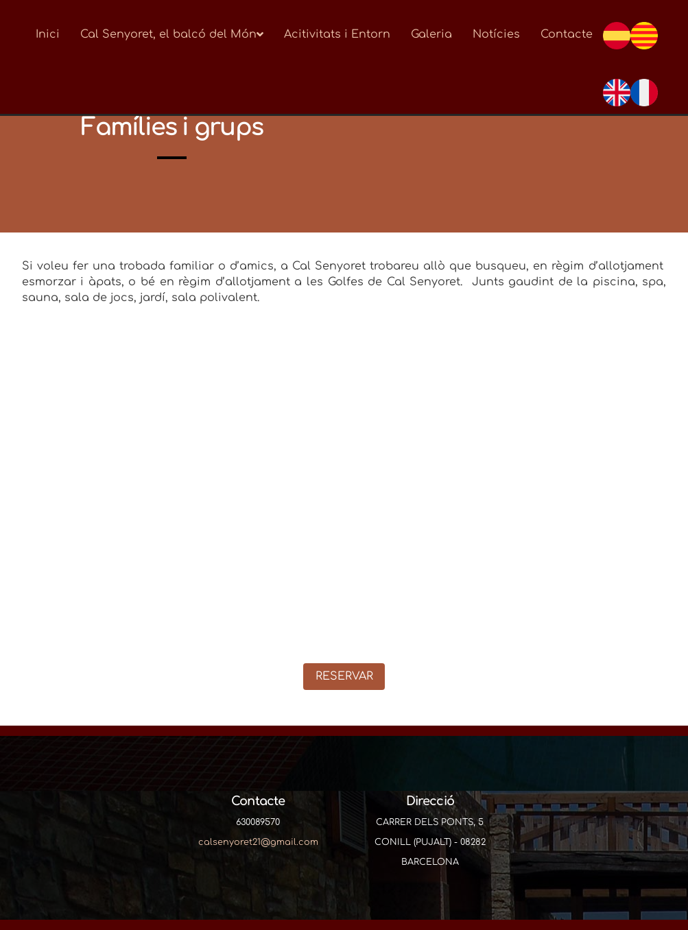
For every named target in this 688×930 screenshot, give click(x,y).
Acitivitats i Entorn (337, 34)
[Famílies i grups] (344, 493)
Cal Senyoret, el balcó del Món (171, 34)
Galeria (431, 34)
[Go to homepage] (18, 34)
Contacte (567, 34)
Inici (48, 34)
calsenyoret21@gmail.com (258, 842)
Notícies (496, 34)
